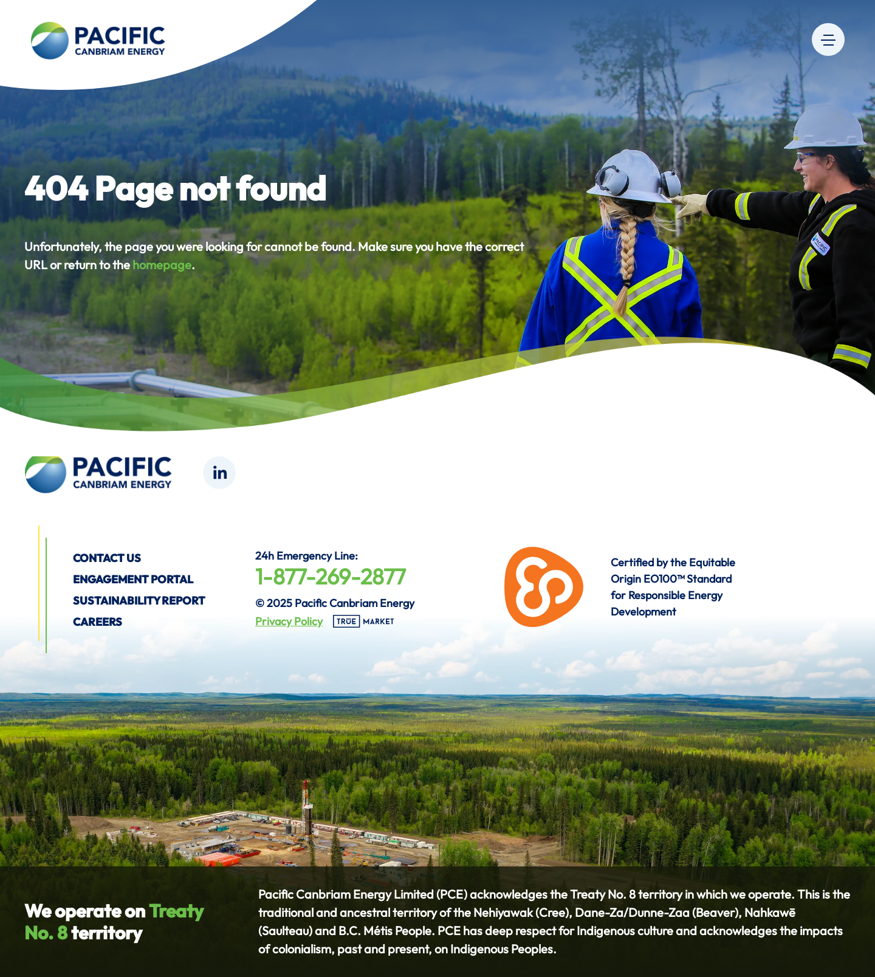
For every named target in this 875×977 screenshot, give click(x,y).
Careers (97, 622)
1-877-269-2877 (330, 576)
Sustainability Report (139, 601)
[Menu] (828, 39)
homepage (161, 264)
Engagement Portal (133, 579)
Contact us (107, 558)
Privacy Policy (289, 621)
